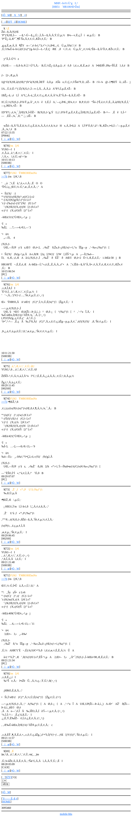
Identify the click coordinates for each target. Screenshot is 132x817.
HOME (22, 21)
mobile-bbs (66, 814)
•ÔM (6, 15)
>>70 (4, 579)
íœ (5, 139)
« (4, 21)
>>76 (4, 176)
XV (16, 15)
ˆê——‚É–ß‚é (9, 798)
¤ (24, 15)
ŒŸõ (12, 21)
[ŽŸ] (9, 777)
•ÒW (15, 139)
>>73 (4, 401)
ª (3, 777)
